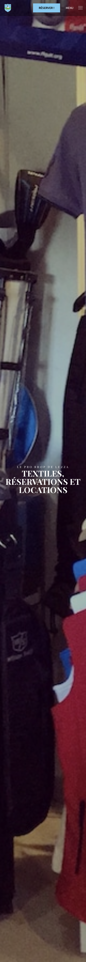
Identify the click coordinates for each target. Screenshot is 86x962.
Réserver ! (46, 8)
